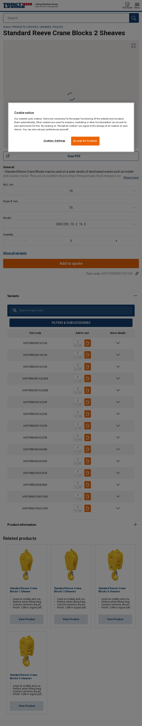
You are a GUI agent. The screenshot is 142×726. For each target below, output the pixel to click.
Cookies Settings (54, 140)
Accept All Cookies (85, 141)
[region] (71, 127)
